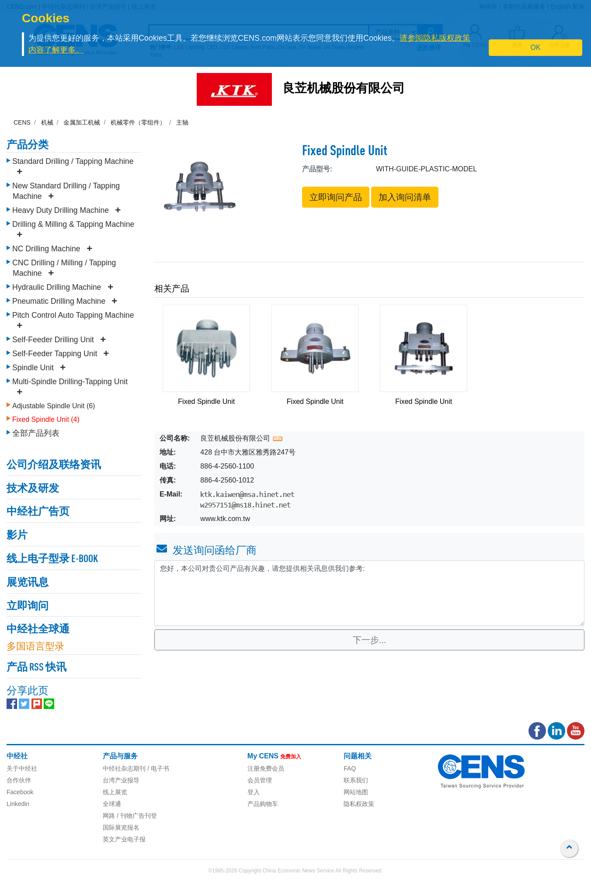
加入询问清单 (405, 197)
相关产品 (171, 288)
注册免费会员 (265, 768)
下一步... (369, 640)
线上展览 (115, 792)
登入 (253, 792)
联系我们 (356, 780)
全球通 (112, 803)
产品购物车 (262, 803)
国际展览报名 (121, 827)
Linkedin (18, 803)
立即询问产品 (335, 197)
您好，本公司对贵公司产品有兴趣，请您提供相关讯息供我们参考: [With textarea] (369, 593)
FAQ (350, 768)
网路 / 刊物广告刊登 (130, 815)
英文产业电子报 (124, 839)
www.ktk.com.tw (225, 518)
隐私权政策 (359, 803)
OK (536, 47)
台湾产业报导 (121, 780)
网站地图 (356, 792)
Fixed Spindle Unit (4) (46, 419)
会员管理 (259, 780)
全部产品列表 (35, 433)
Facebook (20, 792)
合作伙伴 (19, 780)
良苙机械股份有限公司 (343, 89)
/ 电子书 (157, 768)
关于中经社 (22, 768)
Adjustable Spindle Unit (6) (53, 406)
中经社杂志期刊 (124, 768)
